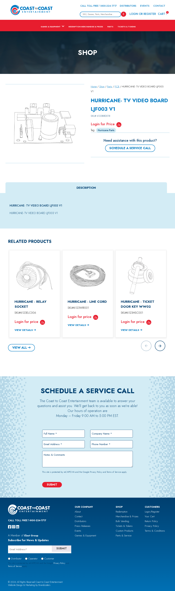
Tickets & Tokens (127, 26)
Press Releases (82, 526)
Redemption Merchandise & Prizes (86, 26)
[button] (160, 346)
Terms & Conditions (155, 531)
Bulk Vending (122, 521)
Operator (33, 558)
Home (94, 86)
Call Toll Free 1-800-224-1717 (98, 6)
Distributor (16, 558)
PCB (117, 86)
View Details (24, 330)
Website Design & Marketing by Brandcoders (29, 585)
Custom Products (124, 531)
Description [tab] (86, 188)
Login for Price (103, 124)
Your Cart (149, 516)
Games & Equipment (50, 26)
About (78, 512)
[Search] (123, 14)
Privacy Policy (96, 472)
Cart (162, 14)
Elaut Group (31, 535)
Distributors (128, 6)
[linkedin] (17, 527)
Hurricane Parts (106, 130)
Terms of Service (114, 472)
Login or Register (143, 14)
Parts (110, 26)
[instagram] (13, 527)
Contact (159, 6)
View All (19, 347)
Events (144, 6)
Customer (49, 558)
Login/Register (152, 512)
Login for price (26, 321)
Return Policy (151, 521)
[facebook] (9, 527)
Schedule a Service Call (130, 148)
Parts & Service (123, 535)
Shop (101, 86)
